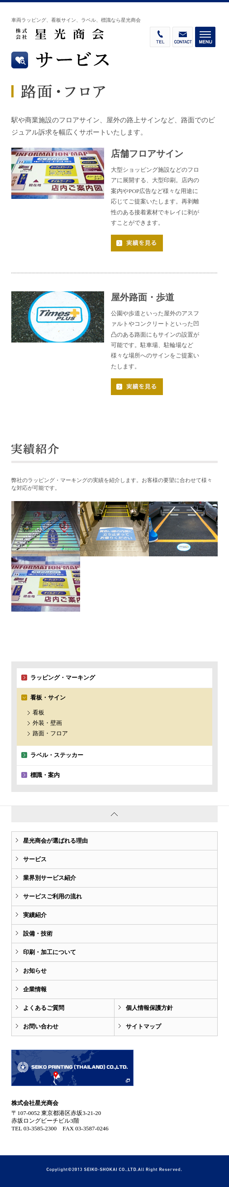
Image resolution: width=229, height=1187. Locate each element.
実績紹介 (35, 915)
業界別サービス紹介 (49, 877)
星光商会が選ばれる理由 (55, 840)
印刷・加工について (49, 952)
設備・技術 (37, 933)
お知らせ (35, 970)
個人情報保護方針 (149, 1007)
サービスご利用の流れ (52, 896)
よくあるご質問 (43, 1007)
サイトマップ (143, 1026)
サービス (35, 859)
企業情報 (35, 989)
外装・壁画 (47, 722)
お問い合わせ (40, 1026)
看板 (38, 712)
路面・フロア (50, 733)
